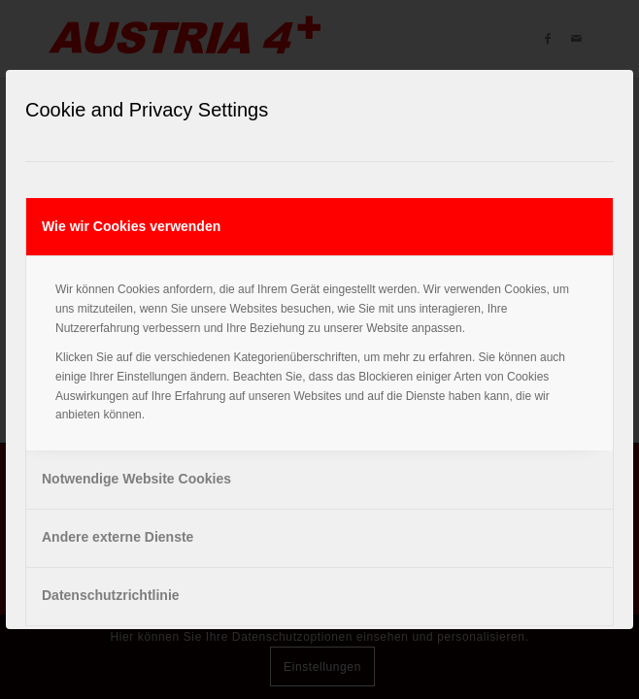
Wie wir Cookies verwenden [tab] (131, 226)
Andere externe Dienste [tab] (117, 537)
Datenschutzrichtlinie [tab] (111, 595)
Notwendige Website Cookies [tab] (136, 478)
